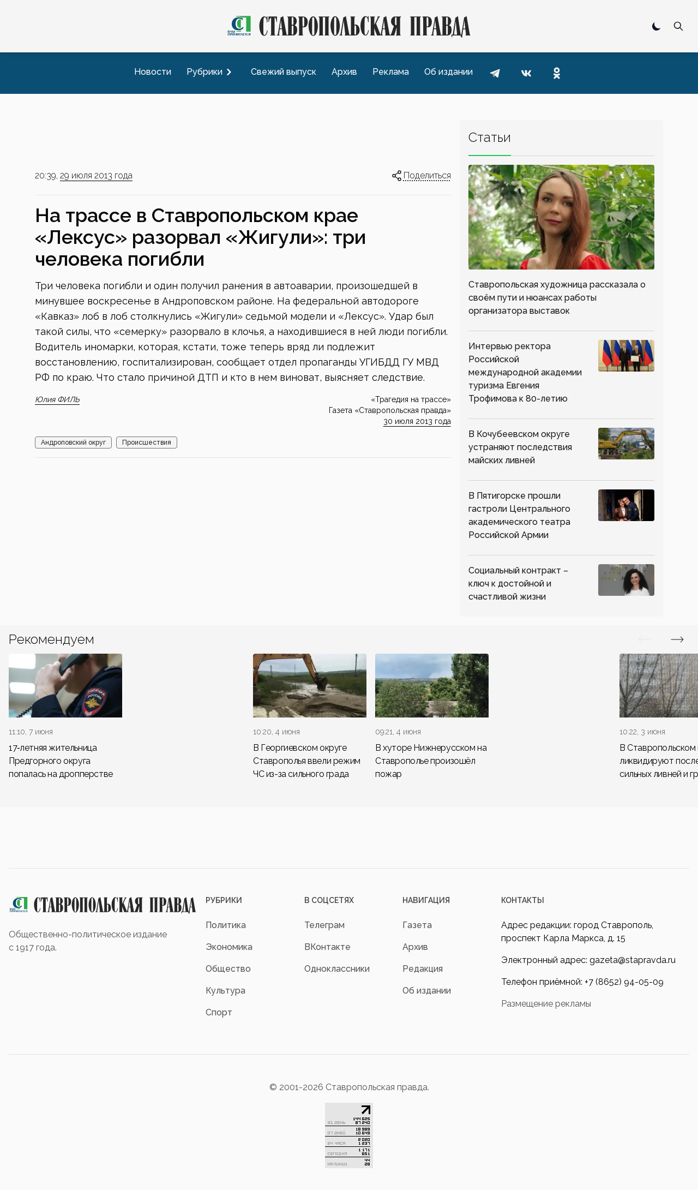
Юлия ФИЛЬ (57, 399)
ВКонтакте (327, 947)
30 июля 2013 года (417, 421)
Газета (417, 925)
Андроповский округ (73, 442)
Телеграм (324, 925)
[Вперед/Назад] (645, 639)
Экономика (229, 947)
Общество (228, 969)
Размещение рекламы (546, 1003)
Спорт (219, 1012)
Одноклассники (337, 969)
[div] (65, 717)
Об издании (426, 990)
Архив (415, 947)
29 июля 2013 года (96, 175)
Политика (226, 925)
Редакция (422, 969)
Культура (225, 990)
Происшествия (146, 442)
